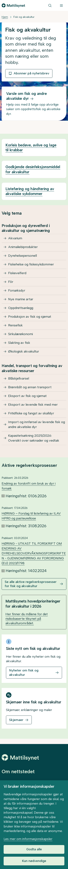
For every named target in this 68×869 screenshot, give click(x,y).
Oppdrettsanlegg (20, 308)
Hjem (5, 17)
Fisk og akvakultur (23, 17)
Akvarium (15, 238)
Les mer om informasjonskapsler (28, 839)
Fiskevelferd (17, 273)
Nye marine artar (20, 299)
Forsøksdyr (16, 290)
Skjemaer (16, 720)
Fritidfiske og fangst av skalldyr (31, 413)
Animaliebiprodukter (23, 247)
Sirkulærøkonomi (20, 334)
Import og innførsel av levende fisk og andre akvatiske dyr (36, 424)
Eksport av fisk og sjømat (27, 396)
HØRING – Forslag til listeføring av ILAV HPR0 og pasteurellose (31, 515)
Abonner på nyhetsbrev (28, 73)
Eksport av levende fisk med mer (33, 405)
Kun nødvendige (34, 861)
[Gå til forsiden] (13, 5)
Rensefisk (15, 325)
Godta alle (34, 849)
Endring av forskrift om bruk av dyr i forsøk (28, 485)
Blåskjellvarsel (18, 378)
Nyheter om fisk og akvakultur (23, 672)
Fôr (10, 282)
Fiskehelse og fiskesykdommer (31, 264)
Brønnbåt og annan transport (29, 387)
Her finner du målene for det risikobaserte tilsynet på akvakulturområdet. (26, 618)
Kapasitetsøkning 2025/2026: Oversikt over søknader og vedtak (33, 438)
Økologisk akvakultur (23, 351)
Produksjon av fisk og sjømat (29, 317)
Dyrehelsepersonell (22, 256)
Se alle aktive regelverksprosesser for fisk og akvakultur (31, 584)
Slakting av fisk (19, 343)
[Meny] (61, 5)
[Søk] (50, 5)
